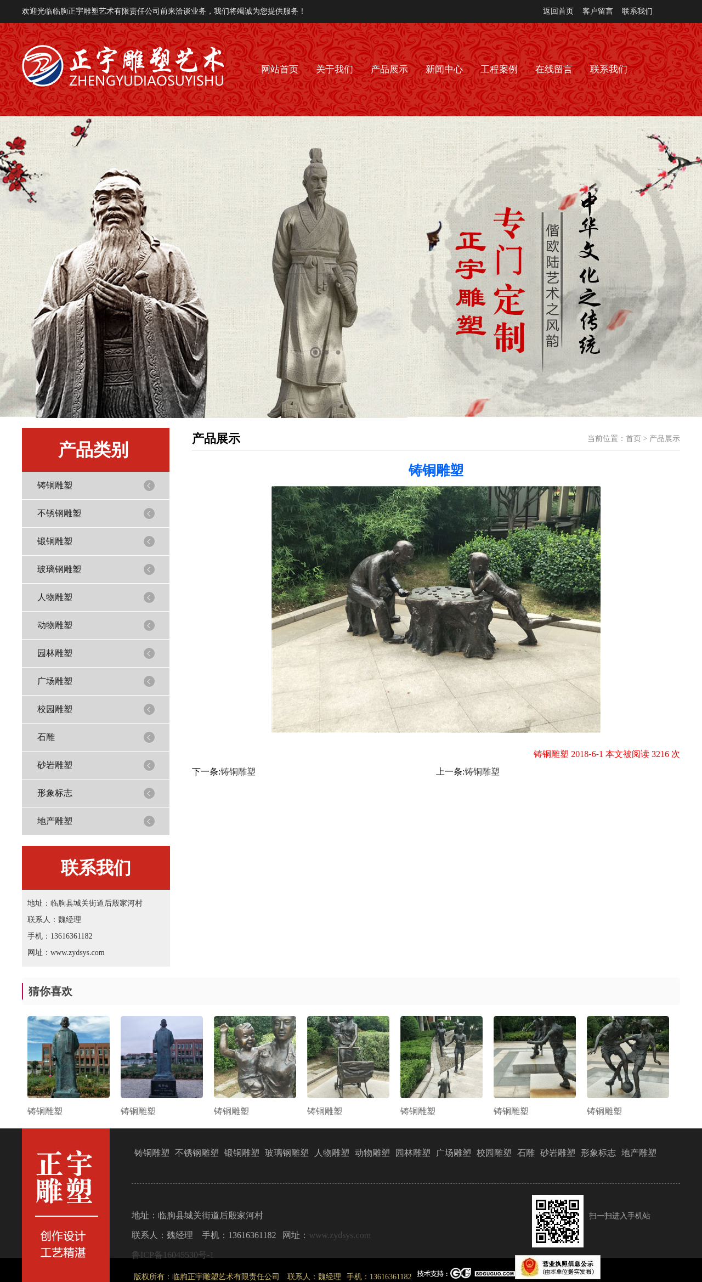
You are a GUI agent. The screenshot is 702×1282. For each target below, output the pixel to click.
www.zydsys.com (340, 1235)
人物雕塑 (54, 597)
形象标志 (54, 793)
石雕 (46, 737)
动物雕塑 (54, 625)
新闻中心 (444, 69)
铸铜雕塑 (54, 485)
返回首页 (558, 11)
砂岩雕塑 (54, 765)
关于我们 (334, 69)
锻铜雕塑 (54, 541)
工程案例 (499, 69)
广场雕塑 (54, 681)
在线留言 (554, 69)
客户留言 (597, 11)
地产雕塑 (54, 821)
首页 (633, 438)
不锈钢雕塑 (59, 513)
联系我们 (637, 11)
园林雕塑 (54, 653)
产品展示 (389, 69)
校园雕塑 (54, 709)
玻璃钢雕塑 (59, 569)
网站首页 (279, 69)
